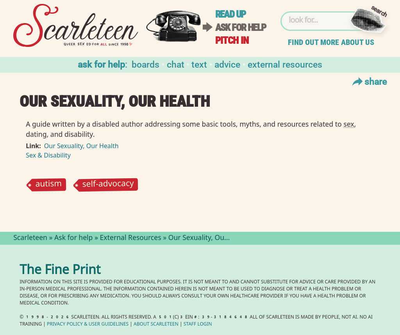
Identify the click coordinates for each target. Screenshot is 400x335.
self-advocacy (108, 184)
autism (49, 184)
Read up (230, 14)
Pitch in (232, 40)
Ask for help (240, 27)
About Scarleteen (156, 325)
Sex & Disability (48, 155)
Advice (227, 64)
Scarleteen (30, 238)
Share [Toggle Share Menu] (368, 81)
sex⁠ (348, 124)
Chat (175, 64)
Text (199, 64)
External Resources (285, 64)
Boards (145, 64)
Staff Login (198, 325)
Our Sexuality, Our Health (81, 146)
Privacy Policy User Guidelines (88, 325)
